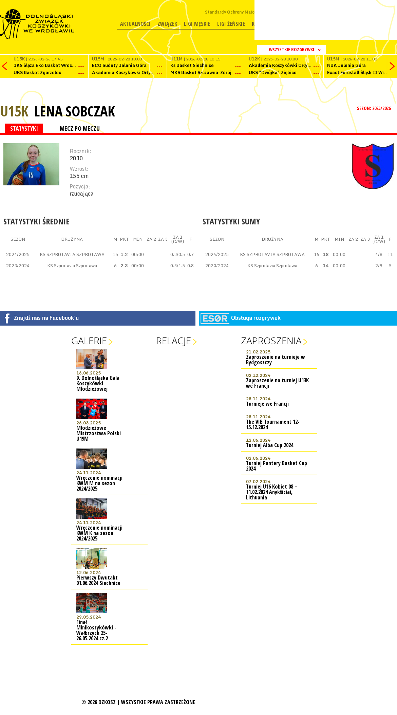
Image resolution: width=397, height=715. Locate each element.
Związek (167, 24)
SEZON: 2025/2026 (374, 108)
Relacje (173, 340)
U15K (14, 111)
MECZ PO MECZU (80, 128)
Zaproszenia (271, 340)
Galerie (89, 340)
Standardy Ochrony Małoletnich (236, 12)
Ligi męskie (197, 24)
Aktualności (135, 24)
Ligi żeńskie (231, 24)
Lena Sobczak (74, 111)
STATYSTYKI (24, 128)
